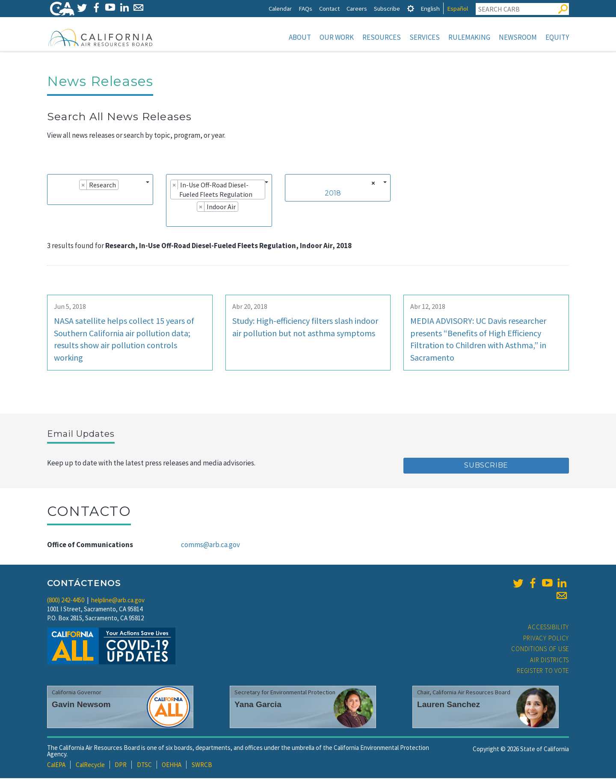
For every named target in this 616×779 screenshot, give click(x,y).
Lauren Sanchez (448, 705)
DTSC (144, 765)
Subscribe (387, 8)
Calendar (280, 8)
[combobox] (100, 190)
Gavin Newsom (81, 705)
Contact (329, 8)
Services (424, 37)
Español (457, 8)
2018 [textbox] (333, 194)
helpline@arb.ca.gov (118, 601)
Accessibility (548, 628)
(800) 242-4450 (65, 601)
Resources (381, 37)
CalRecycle (90, 765)
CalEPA (56, 765)
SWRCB (202, 765)
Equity (557, 37)
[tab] (411, 8)
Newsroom (518, 37)
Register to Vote (543, 671)
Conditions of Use (540, 650)
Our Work (337, 37)
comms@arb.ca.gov (210, 545)
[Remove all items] (372, 184)
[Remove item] (83, 185)
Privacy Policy (546, 639)
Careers (356, 8)
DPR (121, 765)
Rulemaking (469, 37)
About (300, 37)
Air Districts (549, 661)
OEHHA (171, 765)
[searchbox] (53, 197)
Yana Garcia (257, 705)
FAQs (305, 8)
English (430, 8)
